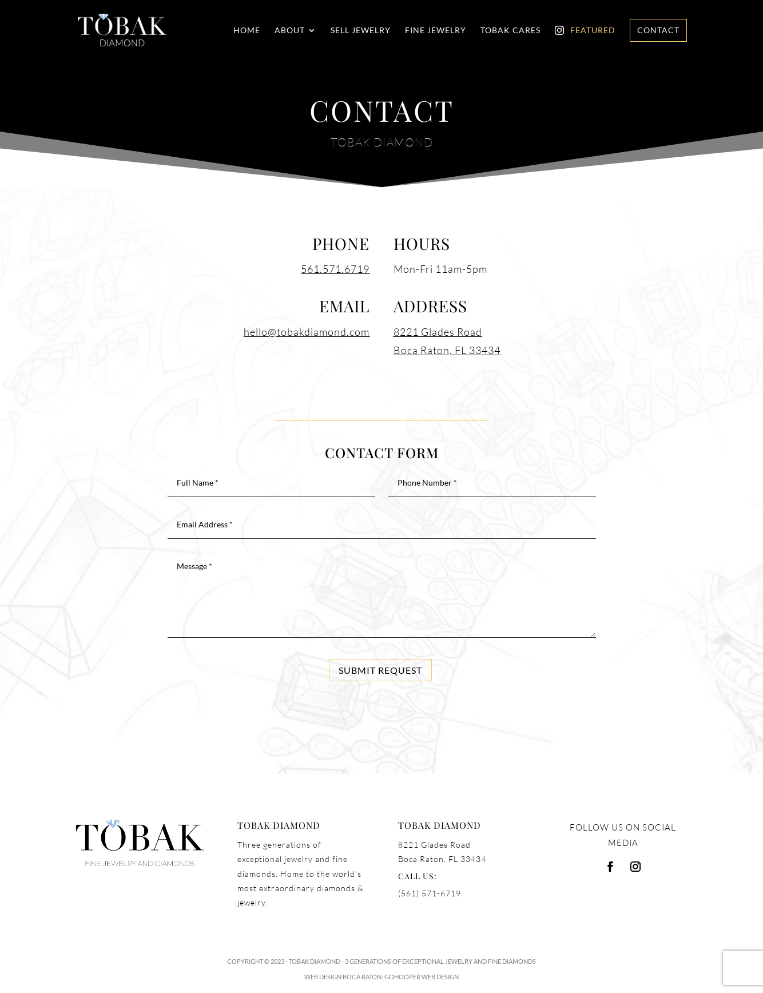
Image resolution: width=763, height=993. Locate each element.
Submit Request (380, 670)
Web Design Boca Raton (343, 976)
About (290, 30)
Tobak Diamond (314, 961)
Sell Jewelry (361, 30)
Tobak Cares (510, 30)
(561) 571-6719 (429, 893)
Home (246, 30)
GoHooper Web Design (421, 976)
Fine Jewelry (435, 30)
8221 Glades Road (438, 331)
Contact (658, 30)
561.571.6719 (335, 269)
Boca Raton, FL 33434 (447, 350)
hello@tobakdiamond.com (306, 331)
